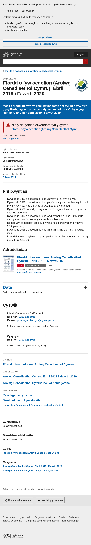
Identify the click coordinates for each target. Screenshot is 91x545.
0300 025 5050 (27, 316)
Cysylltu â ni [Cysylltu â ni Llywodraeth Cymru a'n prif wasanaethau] (9, 517)
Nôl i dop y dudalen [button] (52, 500)
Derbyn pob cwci (45, 37)
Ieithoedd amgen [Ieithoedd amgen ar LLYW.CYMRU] (70, 520)
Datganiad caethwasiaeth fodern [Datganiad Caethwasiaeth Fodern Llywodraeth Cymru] (42, 520)
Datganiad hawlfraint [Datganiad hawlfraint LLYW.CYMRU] (45, 517)
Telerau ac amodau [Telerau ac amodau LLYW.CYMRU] (12, 520)
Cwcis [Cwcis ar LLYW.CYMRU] (62, 517)
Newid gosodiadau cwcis (45, 44)
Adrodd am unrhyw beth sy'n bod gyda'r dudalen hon (29, 489)
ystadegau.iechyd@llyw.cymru (35, 320)
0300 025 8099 (27, 339)
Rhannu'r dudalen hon (19, 500)
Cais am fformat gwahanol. (30, 272)
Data (7, 287)
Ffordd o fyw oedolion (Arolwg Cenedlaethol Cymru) (33, 71)
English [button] (81, 54)
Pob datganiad (11, 138)
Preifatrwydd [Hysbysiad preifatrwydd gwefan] (75, 517)
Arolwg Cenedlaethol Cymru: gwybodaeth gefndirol (35, 405)
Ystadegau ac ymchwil (18, 395)
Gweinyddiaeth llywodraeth (21, 400)
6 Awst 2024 (9, 177)
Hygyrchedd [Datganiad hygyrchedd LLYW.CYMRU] (25, 517)
